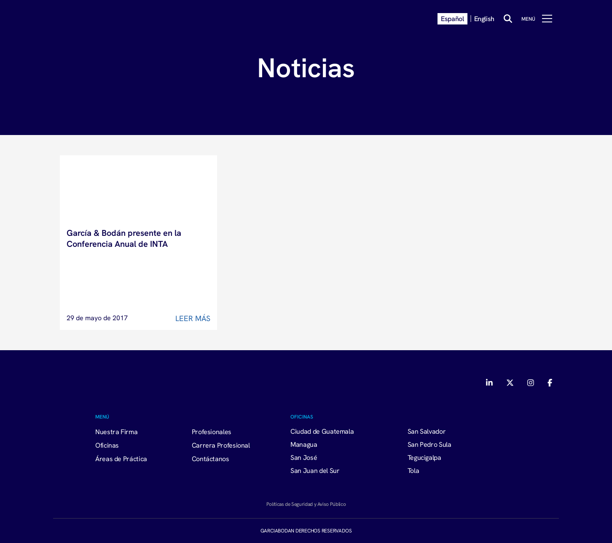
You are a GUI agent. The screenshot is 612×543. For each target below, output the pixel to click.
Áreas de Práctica (121, 458)
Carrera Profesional (221, 445)
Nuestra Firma (116, 431)
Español (452, 18)
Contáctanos (210, 458)
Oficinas (107, 445)
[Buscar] (508, 18)
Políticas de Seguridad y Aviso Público (306, 504)
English (484, 18)
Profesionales (211, 431)
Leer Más (192, 318)
